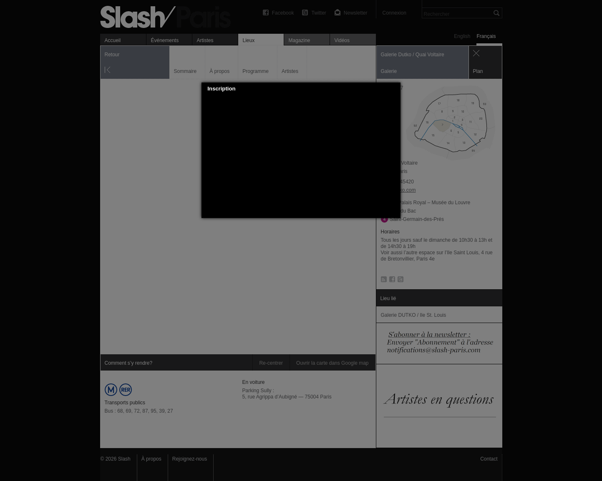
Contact (488, 459)
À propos (151, 459)
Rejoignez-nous (189, 459)
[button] (394, 88)
